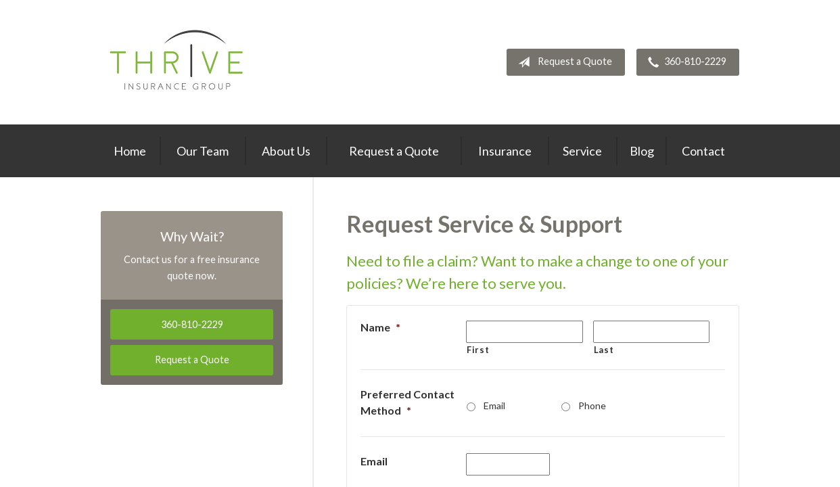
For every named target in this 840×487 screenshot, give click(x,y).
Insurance (505, 150)
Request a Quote (562, 62)
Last (604, 349)
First (478, 349)
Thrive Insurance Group (178, 62)
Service (582, 150)
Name (380, 327)
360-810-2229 (684, 62)
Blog (642, 150)
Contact (703, 150)
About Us (286, 150)
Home (130, 150)
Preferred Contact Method (407, 402)
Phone (592, 405)
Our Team (203, 150)
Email (494, 405)
